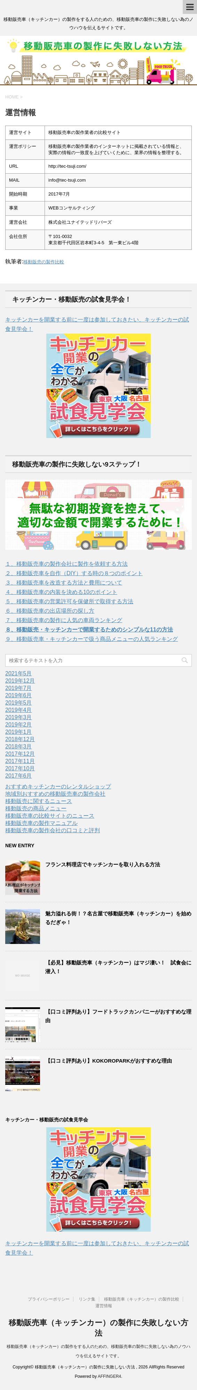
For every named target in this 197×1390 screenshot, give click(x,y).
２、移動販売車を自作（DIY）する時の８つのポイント (74, 573)
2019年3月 (18, 717)
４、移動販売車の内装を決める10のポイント (61, 592)
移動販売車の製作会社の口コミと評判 (52, 830)
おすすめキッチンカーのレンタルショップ (58, 786)
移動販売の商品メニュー (35, 808)
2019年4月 (18, 710)
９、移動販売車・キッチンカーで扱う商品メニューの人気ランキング (91, 639)
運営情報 (103, 1305)
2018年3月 (18, 746)
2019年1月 (18, 732)
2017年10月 (20, 768)
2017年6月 (18, 776)
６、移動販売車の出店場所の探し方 (49, 611)
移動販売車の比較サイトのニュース (49, 816)
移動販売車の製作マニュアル (41, 823)
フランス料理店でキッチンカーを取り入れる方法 (102, 864)
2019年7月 (18, 688)
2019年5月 (18, 703)
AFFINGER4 (109, 1376)
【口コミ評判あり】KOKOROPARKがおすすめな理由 (108, 1061)
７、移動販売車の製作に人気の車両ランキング (63, 620)
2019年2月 (18, 725)
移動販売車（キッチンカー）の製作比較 (141, 1299)
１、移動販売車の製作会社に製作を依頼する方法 (66, 564)
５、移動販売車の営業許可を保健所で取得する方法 (69, 601)
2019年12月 (20, 681)
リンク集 (87, 1299)
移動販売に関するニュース (38, 801)
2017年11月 (20, 761)
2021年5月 (18, 673)
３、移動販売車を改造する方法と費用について (63, 583)
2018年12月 (20, 739)
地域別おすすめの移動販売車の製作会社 (55, 794)
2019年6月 (18, 695)
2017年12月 (20, 754)
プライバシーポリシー (49, 1299)
